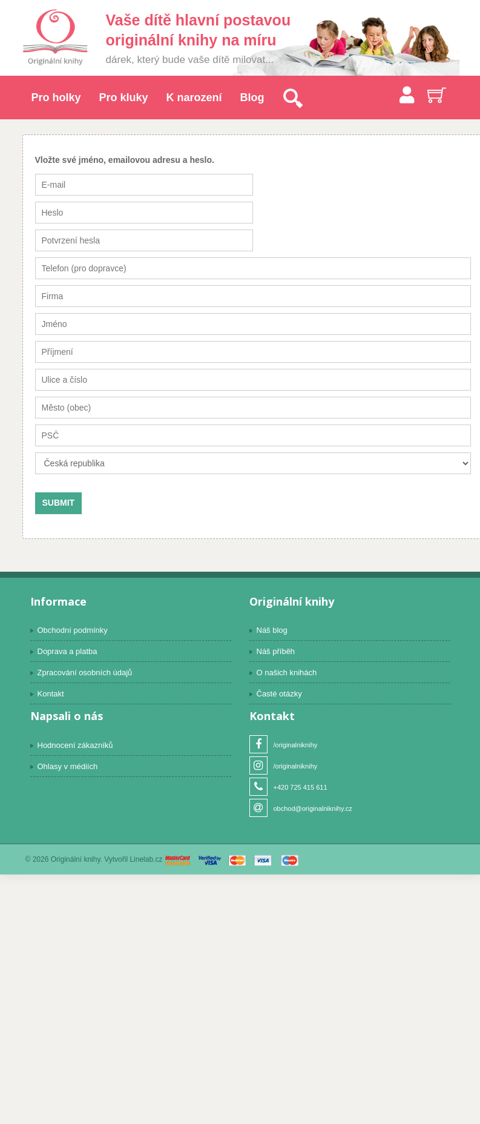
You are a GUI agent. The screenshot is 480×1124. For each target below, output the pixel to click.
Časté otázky (279, 693)
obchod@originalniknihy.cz (313, 808)
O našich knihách (287, 672)
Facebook (258, 744)
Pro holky (56, 97)
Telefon (258, 787)
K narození (194, 97)
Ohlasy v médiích (68, 766)
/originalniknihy (296, 745)
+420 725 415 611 (300, 787)
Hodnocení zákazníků (75, 745)
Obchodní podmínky (73, 630)
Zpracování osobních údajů (85, 672)
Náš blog (272, 630)
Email (258, 808)
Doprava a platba (67, 651)
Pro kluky (123, 97)
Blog (252, 97)
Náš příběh (276, 651)
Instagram (258, 766)
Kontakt (51, 693)
